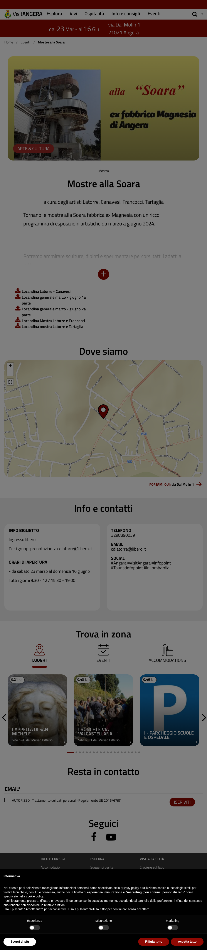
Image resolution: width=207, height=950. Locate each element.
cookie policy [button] (34, 896)
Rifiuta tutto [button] (153, 941)
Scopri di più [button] (19, 941)
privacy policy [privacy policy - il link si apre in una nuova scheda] (130, 888)
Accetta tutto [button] (187, 941)
